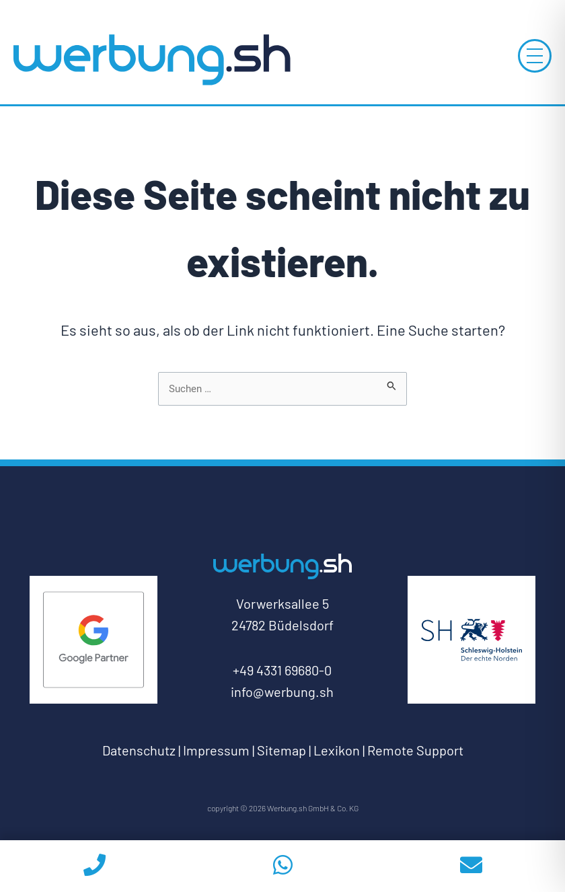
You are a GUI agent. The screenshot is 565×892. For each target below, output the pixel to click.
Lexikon (336, 750)
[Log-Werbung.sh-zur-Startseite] (151, 58)
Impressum (216, 750)
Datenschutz (139, 750)
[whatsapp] (282, 866)
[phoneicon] (94, 866)
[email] (471, 866)
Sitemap (281, 750)
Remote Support (415, 750)
